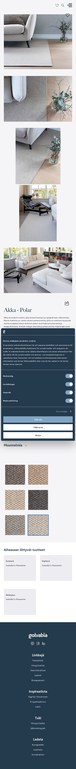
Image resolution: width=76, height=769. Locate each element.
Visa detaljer (62, 411)
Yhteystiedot (38, 723)
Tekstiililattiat (38, 670)
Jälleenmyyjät (38, 728)
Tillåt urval (38, 427)
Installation (38, 754)
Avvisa (38, 435)
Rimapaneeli (38, 680)
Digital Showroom (38, 697)
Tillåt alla (38, 419)
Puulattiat (38, 660)
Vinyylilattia (38, 665)
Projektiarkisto (38, 702)
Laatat (38, 675)
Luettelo (38, 749)
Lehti (38, 706)
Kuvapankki (38, 745)
